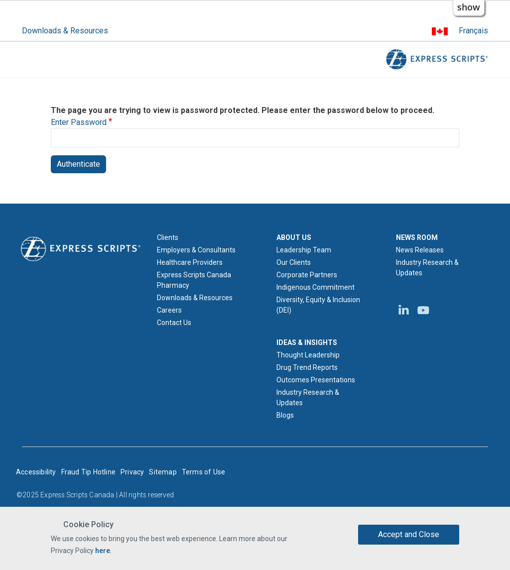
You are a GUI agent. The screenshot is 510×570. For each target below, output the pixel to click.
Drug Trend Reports (307, 367)
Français (473, 30)
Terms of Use (203, 472)
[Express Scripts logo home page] (80, 248)
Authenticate (78, 164)
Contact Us (174, 323)
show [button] (468, 7)
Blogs (285, 415)
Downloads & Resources (65, 30)
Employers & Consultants (196, 250)
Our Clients (293, 262)
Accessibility (36, 472)
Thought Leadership (308, 355)
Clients (167, 237)
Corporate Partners (306, 275)
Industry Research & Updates (307, 397)
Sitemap (162, 472)
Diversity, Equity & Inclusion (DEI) (318, 305)
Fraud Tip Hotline (88, 472)
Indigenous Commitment (315, 287)
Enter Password (79, 122)
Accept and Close (408, 534)
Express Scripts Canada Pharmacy (194, 280)
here (102, 551)
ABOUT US (293, 237)
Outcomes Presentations (315, 380)
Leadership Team (303, 250)
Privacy (132, 472)
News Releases (420, 250)
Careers (169, 310)
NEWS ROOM (417, 237)
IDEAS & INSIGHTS (306, 342)
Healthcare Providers (190, 262)
